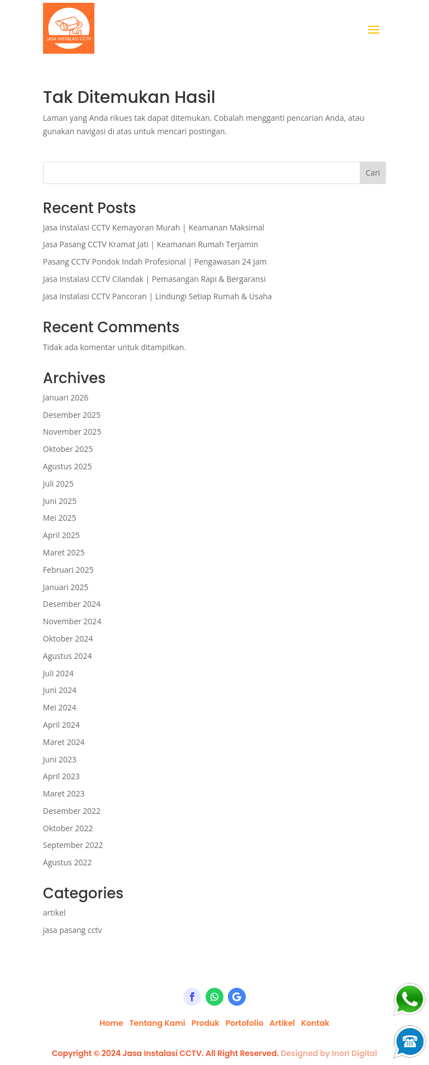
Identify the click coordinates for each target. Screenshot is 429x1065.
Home (111, 1023)
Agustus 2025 (67, 466)
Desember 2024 (72, 604)
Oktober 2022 (68, 828)
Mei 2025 (60, 517)
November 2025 (72, 431)
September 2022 (73, 845)
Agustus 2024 (67, 656)
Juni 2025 (60, 501)
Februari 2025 (68, 569)
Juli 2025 (58, 483)
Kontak (315, 1023)
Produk (206, 1023)
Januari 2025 (65, 587)
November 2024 (72, 621)
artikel (54, 912)
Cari (373, 172)
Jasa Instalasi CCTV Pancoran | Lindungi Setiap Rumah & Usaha (157, 296)
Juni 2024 (60, 690)
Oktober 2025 (68, 449)
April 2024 (61, 724)
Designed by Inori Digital (328, 1053)
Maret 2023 (64, 793)
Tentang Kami (157, 1023)
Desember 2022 (72, 810)
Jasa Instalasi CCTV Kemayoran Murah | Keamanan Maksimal (153, 227)
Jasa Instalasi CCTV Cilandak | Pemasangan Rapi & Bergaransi (154, 279)
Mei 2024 (60, 707)
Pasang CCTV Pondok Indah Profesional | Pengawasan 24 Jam (155, 261)
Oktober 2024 (68, 638)
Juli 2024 (58, 673)
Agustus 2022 (67, 862)
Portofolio (245, 1023)
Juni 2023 (60, 759)
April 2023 (61, 776)
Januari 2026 (65, 397)
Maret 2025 (64, 552)
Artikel (282, 1023)
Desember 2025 (72, 414)
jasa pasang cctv (72, 930)
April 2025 (61, 535)
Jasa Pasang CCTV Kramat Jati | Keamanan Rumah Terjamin (150, 244)
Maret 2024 (64, 742)
